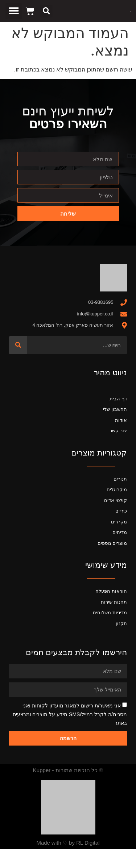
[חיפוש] (18, 345)
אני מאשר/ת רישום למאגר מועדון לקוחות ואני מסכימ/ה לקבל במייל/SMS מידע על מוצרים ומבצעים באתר (70, 714)
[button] (46, 11)
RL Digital (87, 843)
